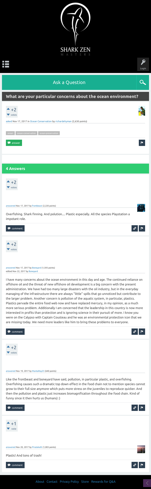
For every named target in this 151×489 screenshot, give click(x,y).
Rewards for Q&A (103, 481)
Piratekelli (37, 447)
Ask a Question (69, 82)
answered (10, 206)
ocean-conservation (26, 133)
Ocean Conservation (41, 121)
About (40, 481)
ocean (10, 133)
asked (9, 121)
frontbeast (37, 206)
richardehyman (63, 121)
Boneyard (36, 268)
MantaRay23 (38, 371)
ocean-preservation (49, 133)
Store (85, 481)
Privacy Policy (69, 481)
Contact (52, 481)
